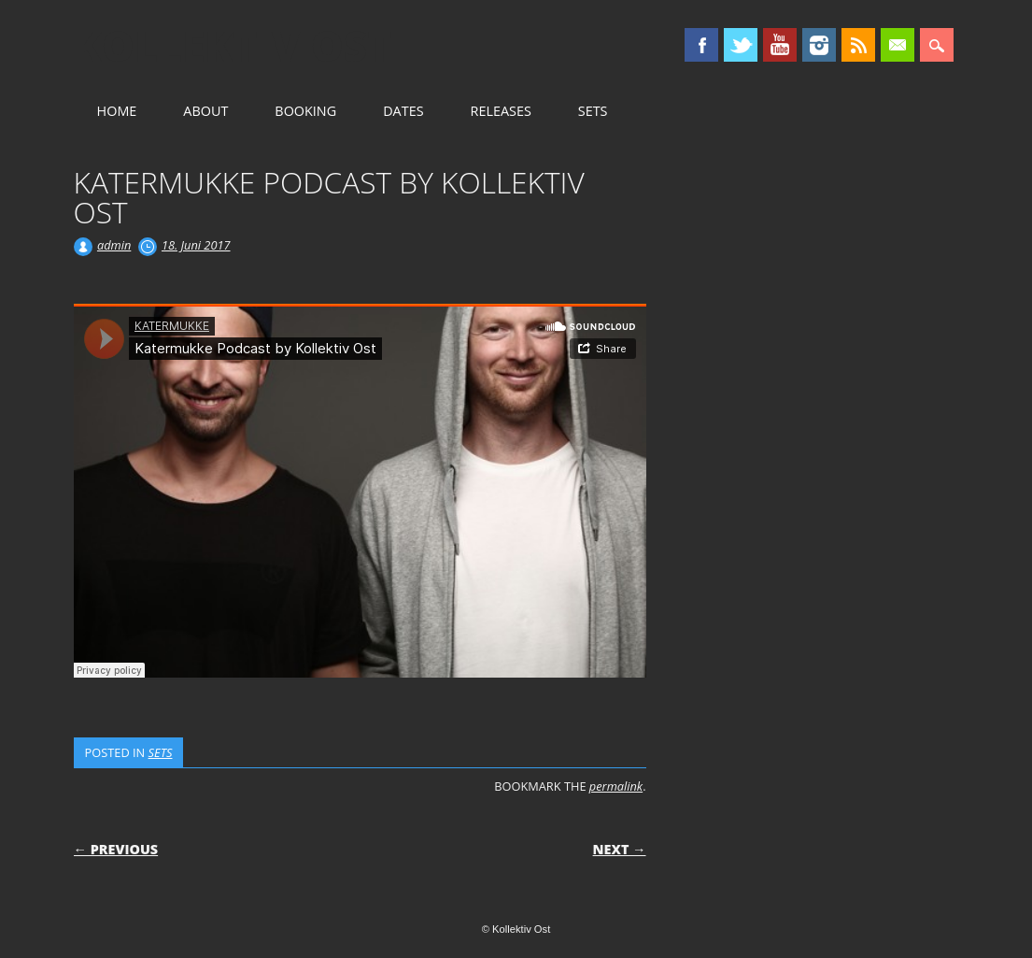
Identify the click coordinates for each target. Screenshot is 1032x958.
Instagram (819, 45)
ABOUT (205, 111)
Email (897, 45)
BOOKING (305, 111)
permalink (616, 786)
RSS (858, 45)
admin (114, 244)
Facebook (701, 45)
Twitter (740, 45)
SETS (593, 111)
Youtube (780, 45)
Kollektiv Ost (233, 46)
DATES (403, 111)
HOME (117, 111)
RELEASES (501, 111)
